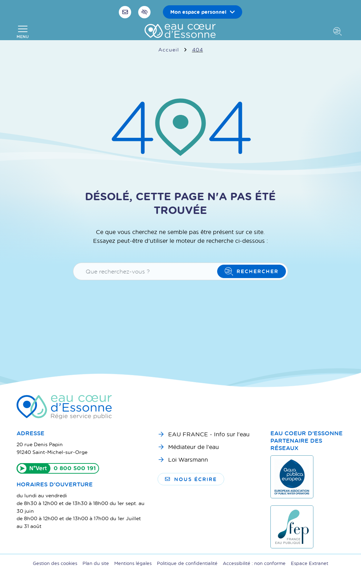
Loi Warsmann (188, 459)
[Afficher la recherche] (338, 32)
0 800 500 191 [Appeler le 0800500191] (75, 468)
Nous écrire (191, 479)
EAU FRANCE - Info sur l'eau (209, 434)
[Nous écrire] (126, 12)
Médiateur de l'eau (193, 446)
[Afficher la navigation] (23, 32)
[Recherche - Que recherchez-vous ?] (146, 271)
